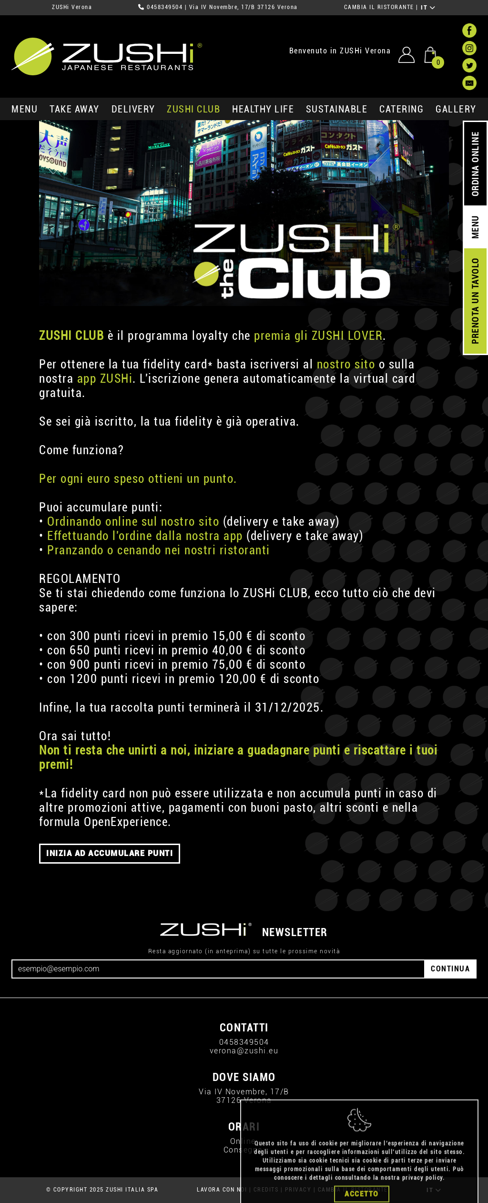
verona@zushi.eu (244, 1050)
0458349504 (165, 7)
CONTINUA (450, 968)
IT (428, 7)
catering (401, 109)
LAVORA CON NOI (222, 1189)
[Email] (218, 969)
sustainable (337, 109)
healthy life (263, 109)
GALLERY (456, 109)
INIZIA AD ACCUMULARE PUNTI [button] (109, 853)
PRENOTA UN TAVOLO (475, 301)
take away (75, 109)
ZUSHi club (193, 109)
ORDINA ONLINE (475, 164)
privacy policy (422, 1195)
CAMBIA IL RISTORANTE (379, 7)
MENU (24, 109)
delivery (133, 109)
